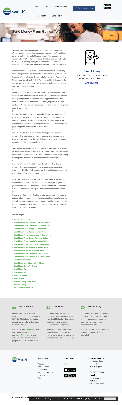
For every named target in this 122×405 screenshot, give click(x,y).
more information (95, 399)
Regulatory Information (47, 372)
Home (36, 7)
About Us (47, 7)
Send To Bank (19, 278)
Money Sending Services (23, 219)
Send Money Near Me (22, 260)
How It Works (61, 7)
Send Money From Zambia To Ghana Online (31, 254)
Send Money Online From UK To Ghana (29, 263)
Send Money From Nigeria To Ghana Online (31, 238)
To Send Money (20, 285)
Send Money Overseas (22, 269)
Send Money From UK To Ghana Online (29, 250)
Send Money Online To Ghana (25, 266)
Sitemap (67, 364)
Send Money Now (85, 8)
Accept (110, 399)
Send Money (57, 16)
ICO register (25, 335)
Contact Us (42, 16)
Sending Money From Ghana (25, 282)
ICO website (29, 329)
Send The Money (20, 275)
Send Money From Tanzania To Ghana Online (31, 244)
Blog (39, 378)
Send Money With (20, 272)
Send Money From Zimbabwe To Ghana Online (32, 257)
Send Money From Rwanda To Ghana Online (31, 241)
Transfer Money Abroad (23, 288)
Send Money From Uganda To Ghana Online (31, 247)
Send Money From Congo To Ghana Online (30, 229)
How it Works (43, 375)
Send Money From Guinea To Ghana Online (30, 232)
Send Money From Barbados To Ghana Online (32, 223)
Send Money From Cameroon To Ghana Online (32, 226)
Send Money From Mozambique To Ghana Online (33, 235)
